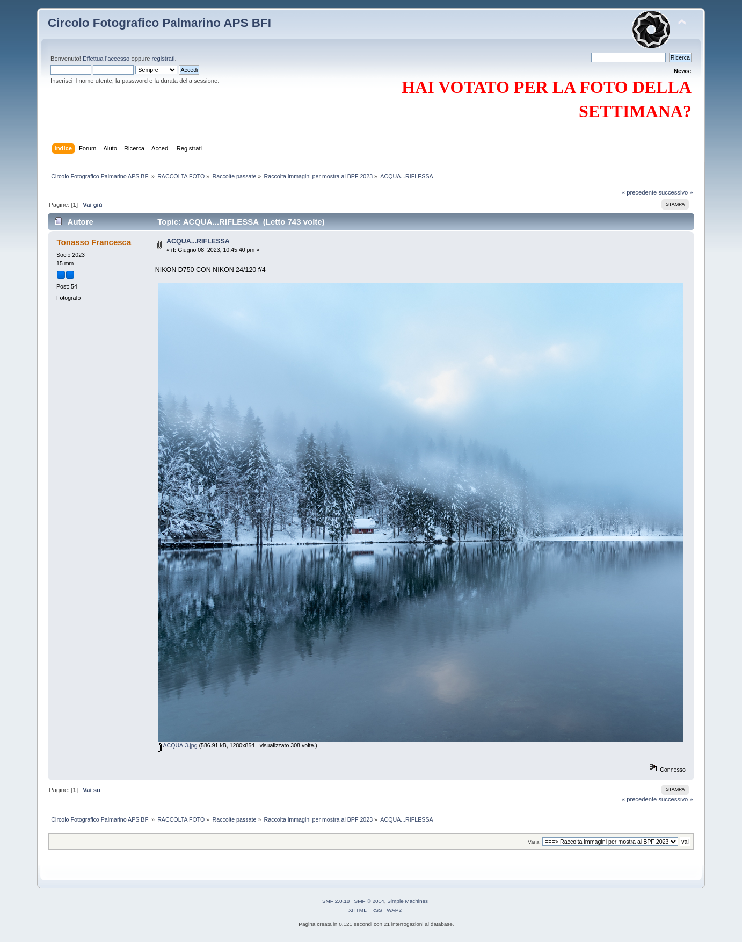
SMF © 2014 (369, 901)
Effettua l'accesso (106, 58)
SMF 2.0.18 (336, 901)
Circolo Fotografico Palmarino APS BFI (159, 23)
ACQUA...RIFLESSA (198, 241)
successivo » (675, 192)
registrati (163, 58)
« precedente (639, 192)
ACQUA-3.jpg (178, 745)
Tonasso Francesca (94, 242)
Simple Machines (407, 901)
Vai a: (534, 842)
